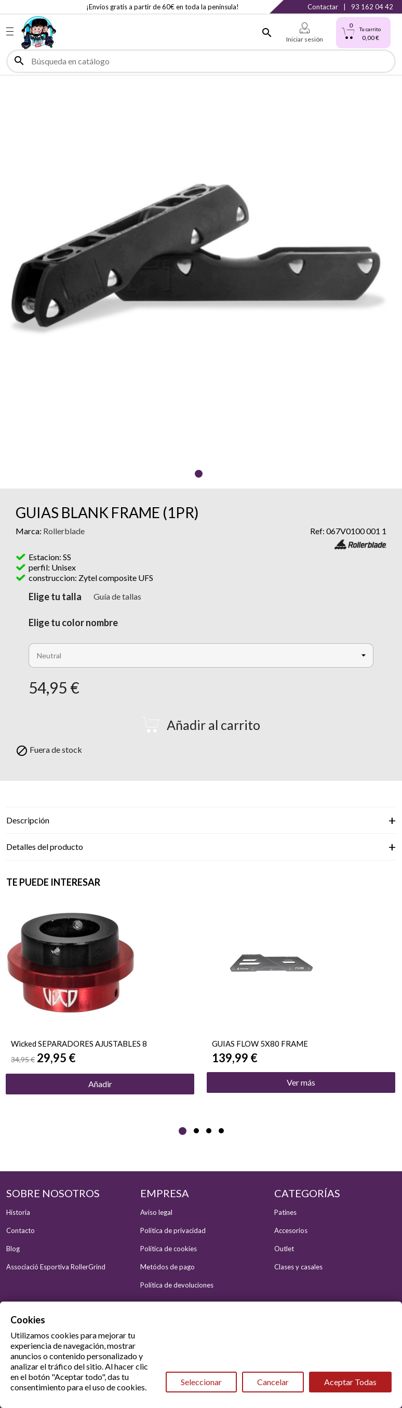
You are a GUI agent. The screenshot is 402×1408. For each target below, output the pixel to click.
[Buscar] (201, 61)
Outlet (284, 1248)
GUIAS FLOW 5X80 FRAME (260, 1043)
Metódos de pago (167, 1267)
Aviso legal (156, 1212)
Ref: (317, 531)
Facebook (11, 6)
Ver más (301, 1082)
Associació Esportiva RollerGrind (55, 1267)
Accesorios (290, 1230)
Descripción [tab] (27, 820)
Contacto (20, 1230)
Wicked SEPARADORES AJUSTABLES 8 (79, 1043)
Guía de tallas (117, 596)
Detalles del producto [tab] (44, 846)
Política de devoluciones (176, 1285)
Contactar (322, 7)
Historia (18, 1212)
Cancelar (273, 1382)
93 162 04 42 (372, 7)
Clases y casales (298, 1267)
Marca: (29, 531)
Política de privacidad (173, 1230)
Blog (13, 1248)
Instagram (32, 6)
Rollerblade (64, 531)
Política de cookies (168, 1248)
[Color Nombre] (201, 655)
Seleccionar (201, 1382)
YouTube (53, 6)
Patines (285, 1212)
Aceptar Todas (350, 1382)
